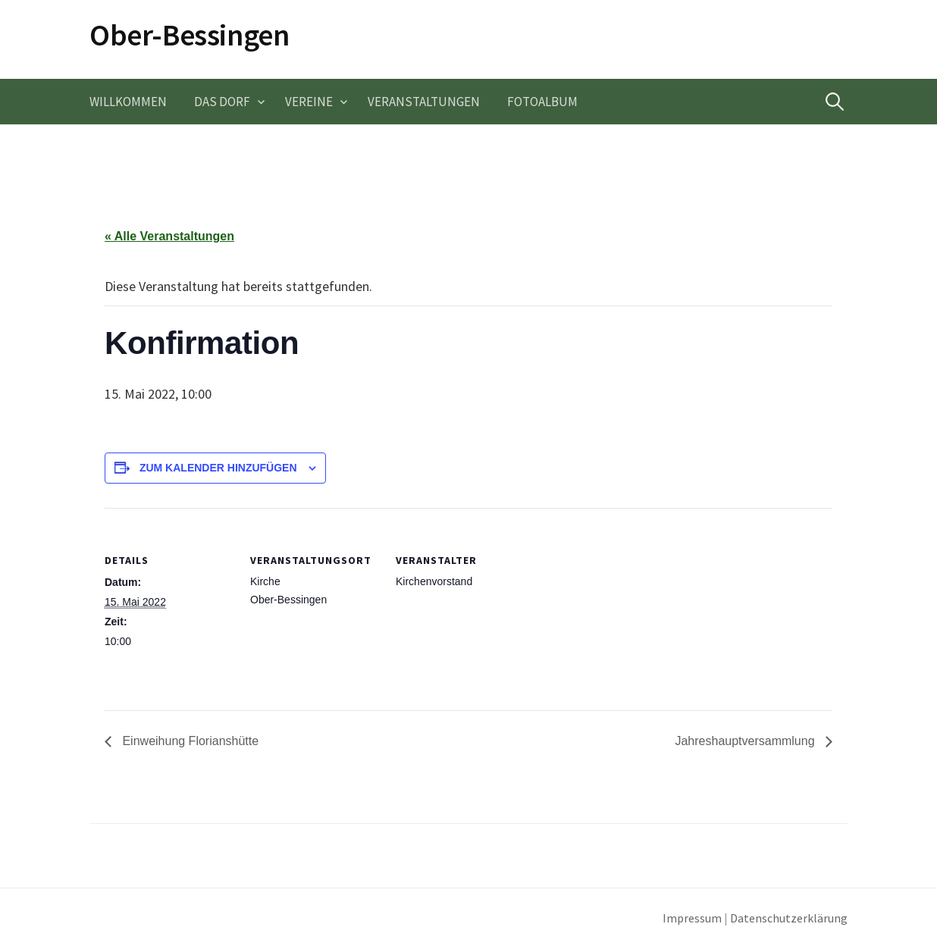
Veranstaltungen (424, 101)
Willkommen (128, 101)
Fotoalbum (542, 101)
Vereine (309, 101)
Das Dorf (222, 101)
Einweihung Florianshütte (189, 740)
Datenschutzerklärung (789, 918)
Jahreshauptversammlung (746, 740)
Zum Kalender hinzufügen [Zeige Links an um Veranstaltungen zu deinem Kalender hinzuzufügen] (218, 468)
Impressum (692, 918)
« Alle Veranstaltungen (169, 236)
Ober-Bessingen (189, 35)
